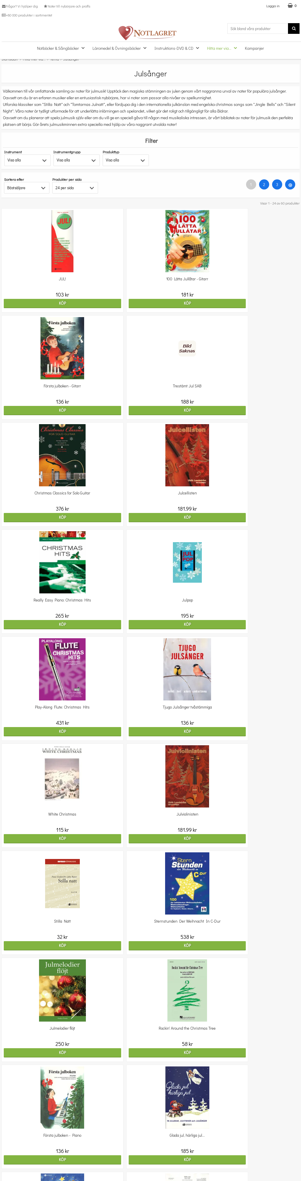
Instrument (13, 151)
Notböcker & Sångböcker (62, 48)
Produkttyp (111, 151)
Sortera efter (14, 179)
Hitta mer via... (223, 48)
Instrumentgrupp (66, 151)
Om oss (7, 1144)
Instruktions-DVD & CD (178, 48)
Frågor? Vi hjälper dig (19, 6)
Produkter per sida (67, 179)
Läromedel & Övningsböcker (121, 48)
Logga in (273, 5)
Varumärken (12, 1170)
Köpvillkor (9, 1153)
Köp (50, 303)
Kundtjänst (11, 1135)
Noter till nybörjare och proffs (66, 6)
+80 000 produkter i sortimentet (26, 15)
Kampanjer (254, 48)
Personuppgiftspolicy (19, 1162)
